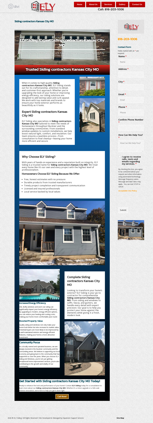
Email (122, 94)
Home (79, 4)
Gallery (122, 4)
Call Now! (62, 396)
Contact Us (137, 4)
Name (122, 56)
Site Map (120, 418)
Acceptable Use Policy (127, 191)
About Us (93, 4)
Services (108, 4)
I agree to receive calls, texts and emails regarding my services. (131, 160)
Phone (122, 107)
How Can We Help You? (130, 136)
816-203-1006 (127, 39)
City (121, 81)
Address (123, 69)
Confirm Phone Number (130, 121)
